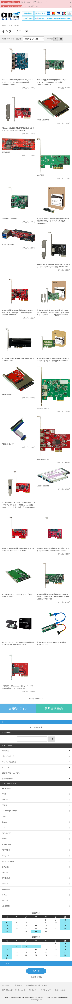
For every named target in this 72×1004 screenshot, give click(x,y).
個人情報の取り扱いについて (13, 990)
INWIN (4, 839)
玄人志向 (5, 867)
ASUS (4, 805)
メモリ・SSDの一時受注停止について (33, 2)
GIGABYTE (6, 833)
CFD (4, 816)
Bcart (40, 1000)
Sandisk (5, 900)
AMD (4, 794)
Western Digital (8, 861)
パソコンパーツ (14, 25)
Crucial (4, 822)
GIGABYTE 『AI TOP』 (11, 773)
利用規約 (32, 990)
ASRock (5, 800)
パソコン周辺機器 (9, 762)
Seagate (5, 856)
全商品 (4, 25)
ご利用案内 (17, 985)
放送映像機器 (7, 779)
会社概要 (5, 985)
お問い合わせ (60, 990)
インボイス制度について (31, 6)
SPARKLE (6, 878)
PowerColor (6, 844)
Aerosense (6, 788)
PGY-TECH (6, 850)
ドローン (5, 767)
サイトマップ (45, 990)
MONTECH (6, 889)
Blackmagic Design (9, 811)
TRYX (4, 895)
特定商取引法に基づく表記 (36, 985)
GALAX (5, 872)
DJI (3, 828)
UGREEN (6, 906)
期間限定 (5, 750)
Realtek (5, 884)
